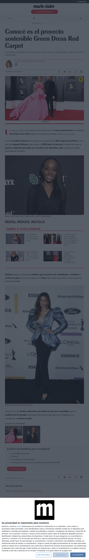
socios (19, 526)
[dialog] (44, 529)
